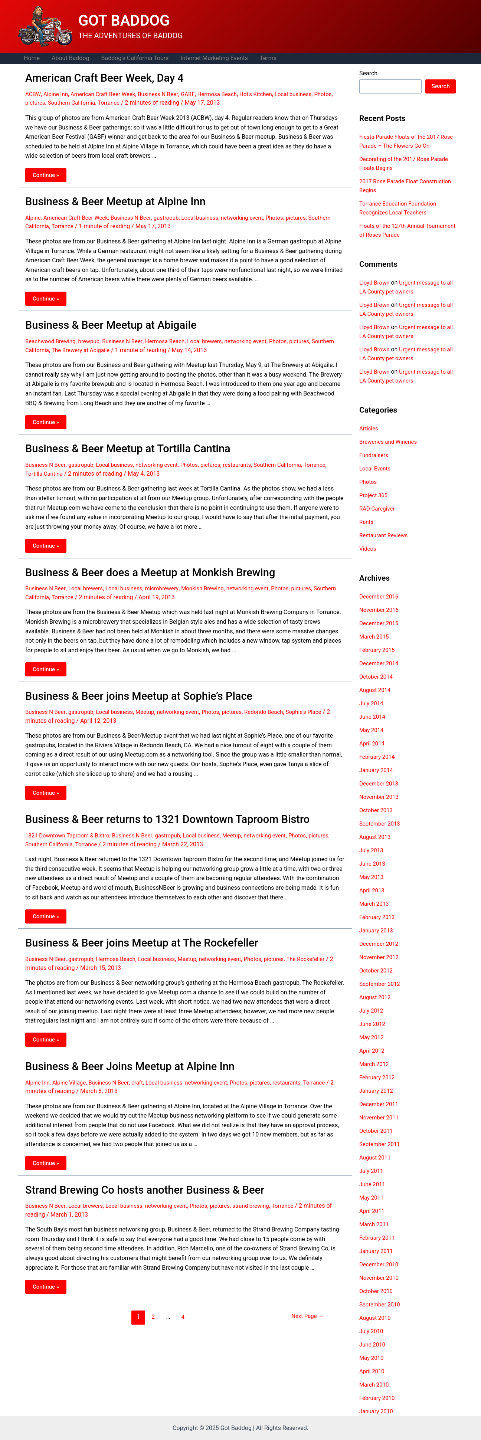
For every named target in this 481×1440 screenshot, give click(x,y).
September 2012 (381, 983)
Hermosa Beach (228, 92)
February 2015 (378, 649)
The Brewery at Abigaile (109, 344)
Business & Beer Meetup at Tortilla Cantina (117, 443)
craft (144, 1067)
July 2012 (372, 1010)
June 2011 (373, 1184)
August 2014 (376, 689)
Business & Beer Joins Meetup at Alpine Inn (119, 1052)
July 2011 (372, 1170)
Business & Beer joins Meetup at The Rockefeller (129, 930)
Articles (369, 428)
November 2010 (380, 1277)
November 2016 (380, 609)
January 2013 (377, 930)
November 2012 (380, 957)
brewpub (93, 336)
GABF (197, 92)
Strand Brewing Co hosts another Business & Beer (132, 1174)
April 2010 (372, 1371)
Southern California (96, 101)
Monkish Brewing (213, 580)
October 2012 (377, 970)
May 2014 (372, 730)
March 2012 (375, 1063)
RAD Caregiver (378, 508)
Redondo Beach (279, 701)
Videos (368, 548)
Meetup (153, 701)
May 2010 (372, 1357)
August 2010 (376, 1317)
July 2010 (372, 1331)
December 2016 (380, 596)
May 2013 (372, 876)
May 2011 (372, 1197)
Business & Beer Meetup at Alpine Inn (106, 199)
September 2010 (381, 1304)
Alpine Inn (57, 92)
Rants (366, 521)
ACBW (33, 92)
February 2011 (378, 1237)
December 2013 (380, 783)
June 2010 (373, 1344)
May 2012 (372, 1037)
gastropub (175, 214)
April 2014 (372, 743)
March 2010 (375, 1384)
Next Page (305, 1300)
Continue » (46, 173)
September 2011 (381, 1144)
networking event (256, 214)
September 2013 (381, 823)
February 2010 (378, 1397)
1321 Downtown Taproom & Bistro (70, 823)
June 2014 (373, 716)
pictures (57, 101)
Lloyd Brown (375, 282)
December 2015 (380, 623)
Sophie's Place (321, 701)
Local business (309, 92)
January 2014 (377, 770)
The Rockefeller (323, 945)
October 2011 (377, 1130)
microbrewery (170, 580)
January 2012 (377, 1090)
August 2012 (376, 997)
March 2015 (375, 636)
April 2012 (372, 1050)
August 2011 (376, 1157)
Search (368, 73)
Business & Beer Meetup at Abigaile (102, 321)
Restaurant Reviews (385, 535)
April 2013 (372, 890)
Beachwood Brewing (52, 336)
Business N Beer (166, 92)
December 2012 (380, 943)
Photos (34, 101)
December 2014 (380, 663)
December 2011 (380, 1104)
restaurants (250, 458)
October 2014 (377, 676)
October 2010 (377, 1291)
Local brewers (216, 336)
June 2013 (373, 863)
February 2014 (378, 756)
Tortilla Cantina (71, 466)
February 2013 (378, 917)
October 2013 (377, 810)
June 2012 (373, 1023)
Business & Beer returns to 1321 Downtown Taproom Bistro (152, 808)
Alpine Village (72, 1067)
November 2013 (380, 796)
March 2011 (375, 1224)
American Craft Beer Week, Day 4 (96, 77)
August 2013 (376, 836)
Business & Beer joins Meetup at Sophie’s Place (127, 686)
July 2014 (372, 703)
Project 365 (374, 495)
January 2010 (377, 1411)
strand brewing (265, 1189)
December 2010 (380, 1264)
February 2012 (378, 1077)
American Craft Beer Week (108, 92)
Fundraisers (374, 455)
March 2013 (375, 903)
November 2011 (380, 1117)
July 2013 (372, 850)
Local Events (376, 468)
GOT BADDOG (124, 20)
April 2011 (372, 1210)
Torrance (135, 101)
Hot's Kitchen (269, 92)
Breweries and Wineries (390, 441)
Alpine (33, 214)
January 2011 (377, 1250)
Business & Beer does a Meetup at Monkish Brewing (137, 564)
